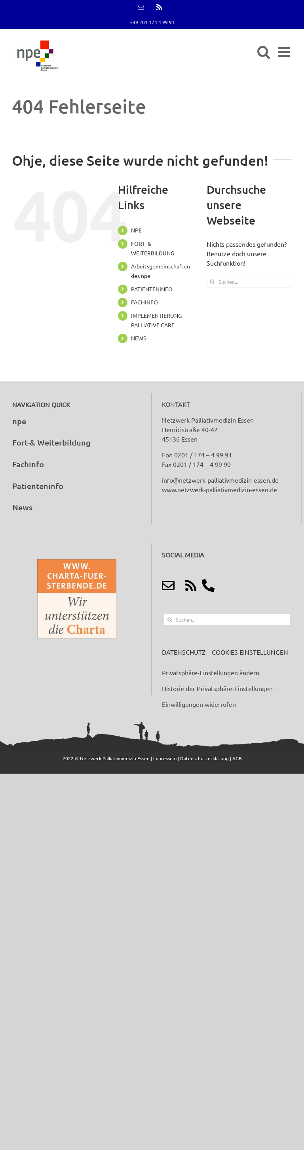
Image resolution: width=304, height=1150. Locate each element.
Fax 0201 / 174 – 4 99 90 (196, 464)
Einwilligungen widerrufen (199, 704)
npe (19, 421)
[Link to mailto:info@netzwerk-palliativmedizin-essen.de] (168, 585)
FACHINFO (144, 302)
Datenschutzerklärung (205, 758)
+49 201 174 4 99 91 (152, 22)
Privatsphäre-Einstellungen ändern (210, 672)
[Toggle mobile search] (263, 52)
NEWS (138, 338)
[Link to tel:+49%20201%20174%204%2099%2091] (208, 585)
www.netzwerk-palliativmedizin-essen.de (219, 489)
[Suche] (212, 281)
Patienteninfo (37, 486)
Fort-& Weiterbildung (51, 442)
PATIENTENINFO (152, 289)
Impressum (165, 758)
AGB (237, 758)
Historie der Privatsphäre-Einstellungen (217, 688)
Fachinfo (28, 464)
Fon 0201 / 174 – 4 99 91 (197, 455)
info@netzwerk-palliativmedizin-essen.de (220, 480)
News (22, 507)
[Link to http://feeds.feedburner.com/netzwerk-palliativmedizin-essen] (190, 585)
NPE (136, 230)
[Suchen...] (249, 281)
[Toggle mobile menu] (285, 52)
